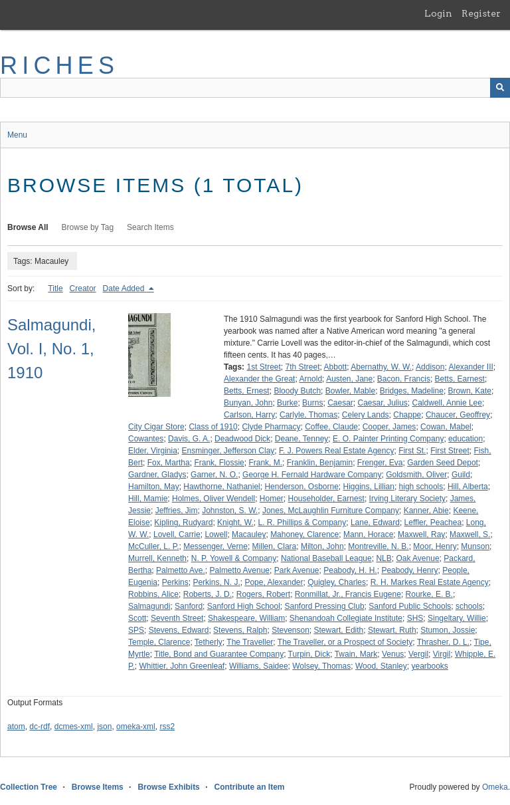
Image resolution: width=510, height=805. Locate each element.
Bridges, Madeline (412, 391)
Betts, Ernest (247, 391)
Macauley (249, 534)
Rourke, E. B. (429, 594)
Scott (137, 618)
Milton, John (322, 546)
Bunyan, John (248, 402)
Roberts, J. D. (207, 594)
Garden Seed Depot (442, 462)
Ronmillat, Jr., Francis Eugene (348, 594)
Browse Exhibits (168, 787)
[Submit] (500, 88)
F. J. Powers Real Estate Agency (336, 450)
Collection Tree (28, 787)
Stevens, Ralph (240, 630)
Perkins (175, 582)
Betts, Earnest (460, 379)
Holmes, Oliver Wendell (213, 498)
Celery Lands (365, 414)
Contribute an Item (249, 787)
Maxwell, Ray (421, 534)
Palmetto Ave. (180, 570)
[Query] (255, 88)
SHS (415, 618)
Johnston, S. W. (230, 510)
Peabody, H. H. (350, 570)
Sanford (189, 606)
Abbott (335, 367)
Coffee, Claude (331, 426)
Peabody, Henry (409, 570)
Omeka (495, 787)
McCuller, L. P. (153, 546)
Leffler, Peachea (433, 522)
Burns (312, 402)
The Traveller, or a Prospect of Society (345, 642)
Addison (430, 367)
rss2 (167, 726)
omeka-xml (135, 726)
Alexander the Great (259, 379)
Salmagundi (149, 606)
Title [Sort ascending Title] (55, 288)
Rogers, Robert (263, 594)
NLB (383, 558)
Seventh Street (177, 618)
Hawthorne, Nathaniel (221, 486)
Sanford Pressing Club (325, 606)
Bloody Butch (297, 391)
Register (481, 13)
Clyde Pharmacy (271, 426)
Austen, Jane (349, 379)
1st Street (263, 367)
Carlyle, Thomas (308, 414)
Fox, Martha (168, 462)
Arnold (310, 379)
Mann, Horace (368, 534)
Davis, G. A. (189, 438)
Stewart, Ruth (392, 630)
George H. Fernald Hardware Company (311, 474)
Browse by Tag (88, 227)
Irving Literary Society (407, 498)
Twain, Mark (356, 654)
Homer (272, 498)
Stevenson (290, 630)
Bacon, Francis (403, 379)
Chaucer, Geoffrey (458, 414)
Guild (461, 474)
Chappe (407, 414)
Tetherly (208, 642)
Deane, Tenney (302, 438)
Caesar (340, 402)
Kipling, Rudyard (183, 522)
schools (469, 606)
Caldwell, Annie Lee (447, 402)
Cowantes (145, 438)
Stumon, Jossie (447, 630)
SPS (136, 630)
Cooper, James (389, 426)
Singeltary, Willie (457, 618)
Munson (475, 546)
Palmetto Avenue (240, 570)
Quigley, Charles (336, 582)
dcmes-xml (73, 726)
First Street (449, 450)
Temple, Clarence (159, 642)
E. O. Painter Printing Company (388, 438)
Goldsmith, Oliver (416, 474)
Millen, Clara (274, 546)
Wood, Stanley (381, 666)
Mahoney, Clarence (304, 534)
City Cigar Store (156, 426)
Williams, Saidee (258, 666)
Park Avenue (296, 570)
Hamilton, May (153, 486)
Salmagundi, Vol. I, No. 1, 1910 (51, 349)
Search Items (150, 227)
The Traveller (249, 642)
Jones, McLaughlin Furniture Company (330, 510)
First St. (412, 450)
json (104, 726)
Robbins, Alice (153, 594)
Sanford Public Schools (410, 606)
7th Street (303, 367)
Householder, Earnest (326, 498)
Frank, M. (265, 462)
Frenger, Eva (380, 462)
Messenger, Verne (215, 546)
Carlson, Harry (249, 414)
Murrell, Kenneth (157, 558)
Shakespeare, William (246, 618)
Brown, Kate (469, 391)
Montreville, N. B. (378, 546)
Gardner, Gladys (157, 474)
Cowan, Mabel (445, 426)
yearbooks (429, 666)
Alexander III (470, 367)
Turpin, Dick (309, 654)
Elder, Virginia (152, 450)
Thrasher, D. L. (443, 642)
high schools (421, 486)
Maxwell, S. (470, 534)
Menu (17, 135)
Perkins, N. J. (216, 582)
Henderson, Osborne (301, 486)
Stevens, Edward (179, 630)
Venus (393, 654)
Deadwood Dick (242, 438)
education (465, 438)
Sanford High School (243, 606)
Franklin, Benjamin (320, 462)
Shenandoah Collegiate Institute (346, 618)
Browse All (27, 227)
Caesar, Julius (382, 402)
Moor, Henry (434, 546)
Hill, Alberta (468, 486)
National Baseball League (326, 558)
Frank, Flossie (219, 462)
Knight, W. (235, 522)
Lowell (216, 534)
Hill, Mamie (147, 498)
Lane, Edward (375, 522)
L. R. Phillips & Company (302, 522)
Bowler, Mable (350, 391)
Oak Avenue (417, 558)
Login (438, 13)
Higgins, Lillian (368, 486)
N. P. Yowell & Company (234, 558)
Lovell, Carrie (177, 534)
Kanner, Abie (426, 510)
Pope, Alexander (273, 582)
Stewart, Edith (339, 630)
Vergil (418, 654)
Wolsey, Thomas (321, 666)
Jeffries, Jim (176, 510)
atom (16, 726)
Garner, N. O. (214, 474)
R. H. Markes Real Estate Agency (430, 582)
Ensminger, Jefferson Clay (228, 450)
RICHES (59, 65)
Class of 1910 (213, 426)
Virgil (441, 654)
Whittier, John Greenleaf (181, 666)
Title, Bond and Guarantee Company (219, 654)
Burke (287, 402)
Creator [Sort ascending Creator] (83, 288)
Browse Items (98, 787)
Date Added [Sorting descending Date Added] (125, 288)
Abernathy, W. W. (381, 367)
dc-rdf (39, 726)
